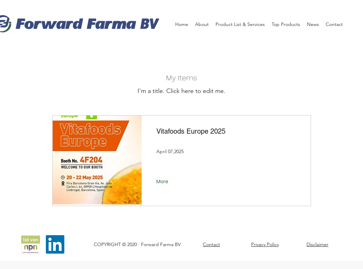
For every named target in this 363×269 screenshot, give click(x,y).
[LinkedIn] (55, 244)
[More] (163, 182)
